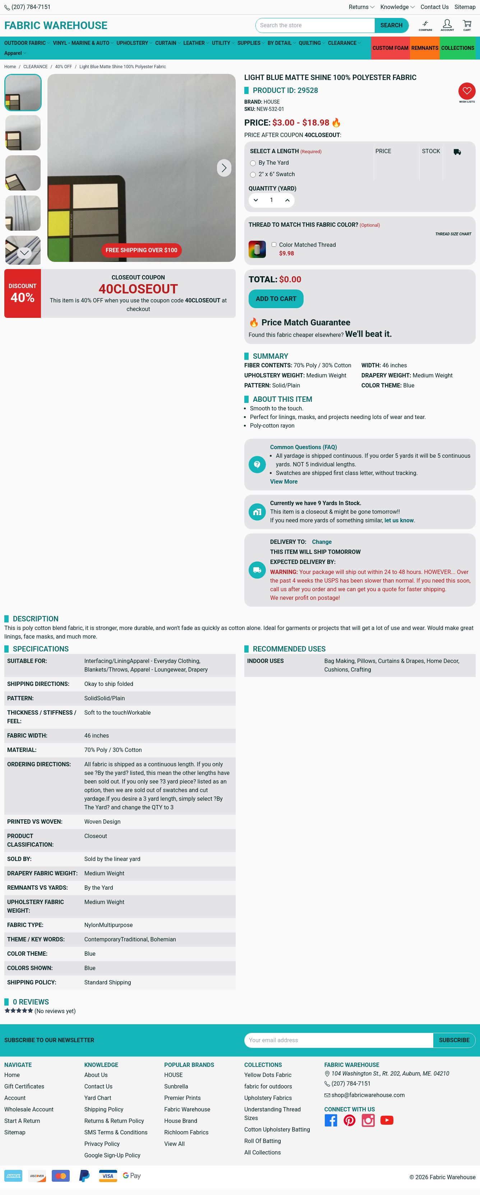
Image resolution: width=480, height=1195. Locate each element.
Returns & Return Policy (114, 1121)
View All (174, 1143)
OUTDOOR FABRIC (27, 43)
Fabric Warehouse (187, 1109)
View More (283, 481)
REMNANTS (424, 48)
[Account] (447, 25)
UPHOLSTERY (134, 43)
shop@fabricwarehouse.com (364, 1095)
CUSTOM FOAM (391, 48)
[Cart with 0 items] (467, 25)
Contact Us (435, 7)
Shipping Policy (104, 1109)
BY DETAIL (282, 43)
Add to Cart (276, 298)
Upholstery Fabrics (268, 1098)
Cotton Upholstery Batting (277, 1129)
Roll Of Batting (262, 1141)
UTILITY (223, 43)
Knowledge (397, 7)
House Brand (180, 1121)
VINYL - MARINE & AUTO (83, 43)
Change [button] (322, 541)
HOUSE (272, 102)
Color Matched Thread (307, 244)
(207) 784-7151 (27, 7)
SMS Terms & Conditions (116, 1132)
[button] (224, 168)
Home (12, 1075)
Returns (362, 7)
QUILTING (312, 43)
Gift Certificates (24, 1086)
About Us (96, 1075)
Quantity (272, 188)
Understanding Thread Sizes (272, 1113)
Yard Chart (97, 1098)
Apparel (15, 53)
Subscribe (454, 1040)
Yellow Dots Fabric (268, 1075)
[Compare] (425, 25)
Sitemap (465, 7)
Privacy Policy (102, 1143)
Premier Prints (182, 1098)
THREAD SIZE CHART (453, 234)
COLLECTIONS (457, 48)
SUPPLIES (251, 43)
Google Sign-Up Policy (112, 1155)
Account (15, 1098)
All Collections (262, 1152)
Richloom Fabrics (186, 1132)
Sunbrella (176, 1086)
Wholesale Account (29, 1109)
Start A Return (22, 1121)
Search (391, 25)
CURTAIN (167, 43)
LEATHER (196, 43)
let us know (399, 520)
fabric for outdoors (268, 1086)
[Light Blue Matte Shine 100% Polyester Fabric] (141, 168)
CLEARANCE (344, 43)
